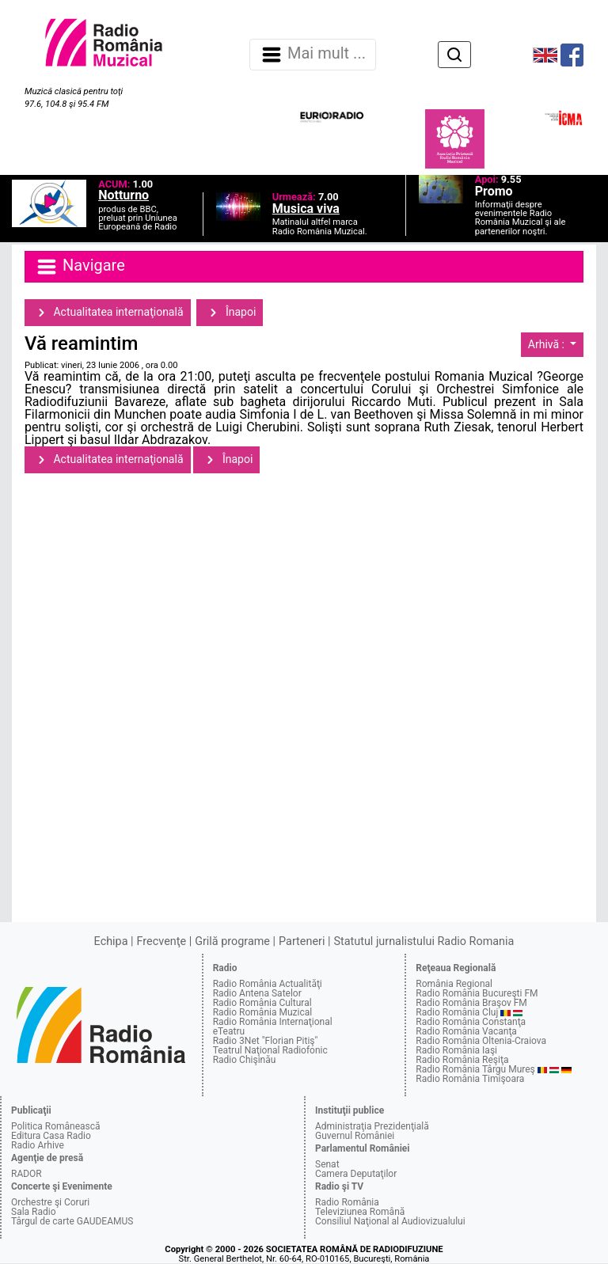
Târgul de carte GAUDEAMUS (72, 1221)
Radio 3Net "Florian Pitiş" (265, 1040)
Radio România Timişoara (470, 1078)
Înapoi (229, 312)
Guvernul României (354, 1135)
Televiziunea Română (360, 1211)
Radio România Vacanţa (466, 1031)
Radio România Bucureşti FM (477, 993)
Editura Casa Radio (51, 1135)
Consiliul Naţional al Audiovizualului (390, 1221)
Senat (327, 1164)
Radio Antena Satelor (257, 993)
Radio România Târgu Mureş (475, 1069)
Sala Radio (33, 1211)
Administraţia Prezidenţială (372, 1126)
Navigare (80, 267)
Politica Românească (56, 1126)
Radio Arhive (37, 1145)
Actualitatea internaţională (108, 312)
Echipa (111, 941)
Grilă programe (232, 941)
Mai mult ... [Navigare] (313, 54)
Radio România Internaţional (272, 1021)
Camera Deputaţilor (356, 1173)
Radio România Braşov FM (471, 1002)
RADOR (26, 1173)
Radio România (347, 1202)
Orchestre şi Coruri (50, 1202)
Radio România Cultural (262, 1002)
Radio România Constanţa (471, 1021)
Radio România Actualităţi (267, 983)
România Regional (454, 983)
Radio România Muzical (262, 1012)
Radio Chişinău (244, 1059)
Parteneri (302, 941)
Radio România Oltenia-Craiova (481, 1040)
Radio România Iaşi (456, 1050)
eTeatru (229, 1031)
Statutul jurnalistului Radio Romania (423, 941)
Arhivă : (548, 344)
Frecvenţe (161, 941)
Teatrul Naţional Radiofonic (270, 1050)
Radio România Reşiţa (462, 1059)
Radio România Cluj (457, 1012)
